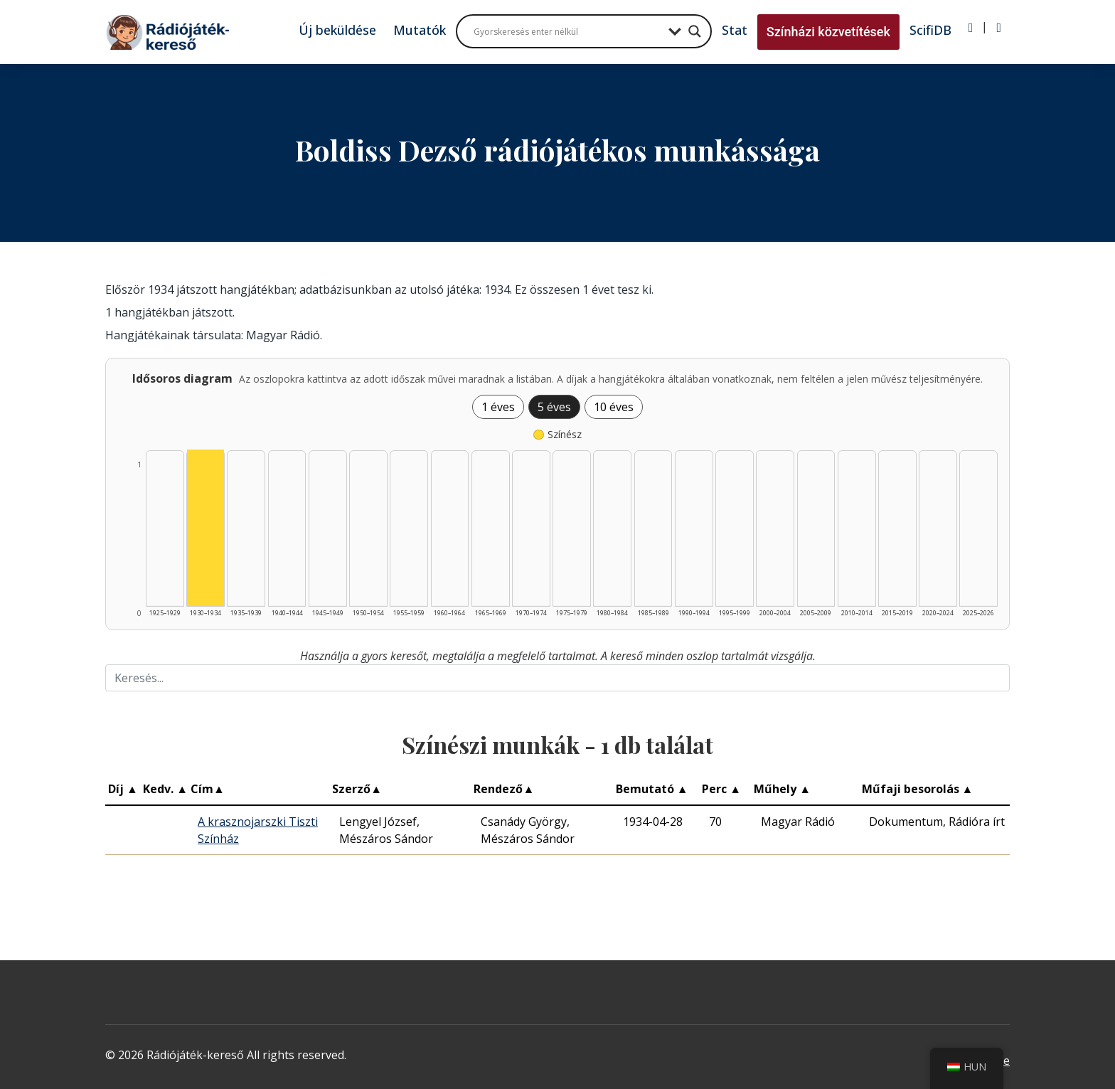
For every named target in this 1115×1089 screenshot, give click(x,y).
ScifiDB (930, 29)
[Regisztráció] (998, 27)
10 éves (614, 407)
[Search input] (567, 31)
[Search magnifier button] (695, 31)
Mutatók (419, 29)
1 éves (498, 407)
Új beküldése (337, 29)
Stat (734, 29)
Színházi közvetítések (828, 31)
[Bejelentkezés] (971, 27)
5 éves (554, 407)
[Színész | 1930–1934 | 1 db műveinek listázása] (205, 528)
